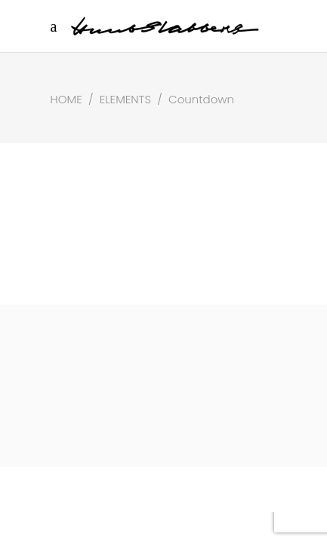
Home (66, 99)
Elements (125, 99)
